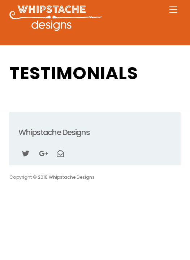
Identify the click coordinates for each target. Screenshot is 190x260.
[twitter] (25, 152)
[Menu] (173, 10)
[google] (43, 152)
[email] (60, 152)
